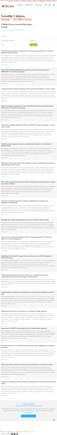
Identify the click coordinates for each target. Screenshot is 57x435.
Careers (18, 1)
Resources (38, 5)
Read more (4, 64)
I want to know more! (28, 416)
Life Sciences (36, 1)
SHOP (50, 5)
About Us (11, 1)
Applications (29, 5)
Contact (29, 1)
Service (24, 1)
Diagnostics (42, 1)
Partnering (49, 1)
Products (20, 5)
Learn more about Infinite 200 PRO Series (13, 30)
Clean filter (33, 44)
